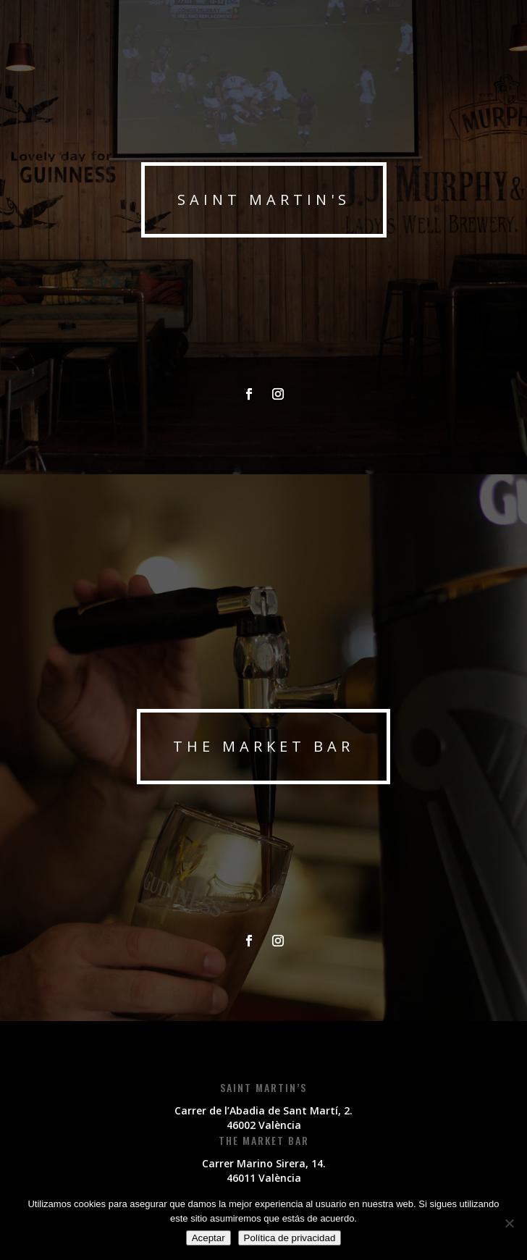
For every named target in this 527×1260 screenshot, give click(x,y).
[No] (509, 1223)
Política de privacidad (290, 1237)
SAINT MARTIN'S (263, 199)
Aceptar (208, 1237)
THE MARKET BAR (263, 746)
